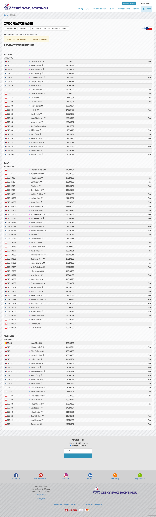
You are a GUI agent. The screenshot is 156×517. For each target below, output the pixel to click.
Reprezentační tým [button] (99, 9)
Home (6, 15)
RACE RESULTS (24, 28)
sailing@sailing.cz (41, 495)
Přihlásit (147, 9)
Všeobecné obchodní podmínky (65, 504)
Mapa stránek (140, 476)
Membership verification (129, 3)
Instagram (65, 476)
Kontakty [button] (136, 9)
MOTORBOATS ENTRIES (59, 28)
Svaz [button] (87, 9)
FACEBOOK (16, 476)
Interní (83, 446)
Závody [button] (111, 9)
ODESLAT (78, 456)
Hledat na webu (144, 3)
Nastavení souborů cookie (92, 504)
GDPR (80, 504)
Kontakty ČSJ (41, 499)
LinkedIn (90, 476)
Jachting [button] (80, 9)
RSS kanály (115, 476)
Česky (146, 28)
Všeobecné (74, 446)
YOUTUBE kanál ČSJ (40, 476)
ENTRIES (47, 28)
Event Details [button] (11, 28)
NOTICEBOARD (36, 28)
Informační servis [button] (124, 9)
